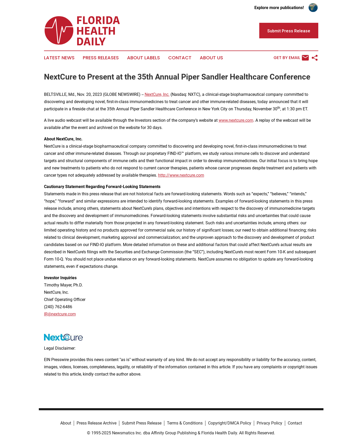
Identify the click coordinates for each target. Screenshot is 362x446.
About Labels (143, 58)
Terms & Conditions (185, 423)
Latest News (59, 58)
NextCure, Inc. (157, 94)
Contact (179, 58)
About (65, 423)
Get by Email (291, 57)
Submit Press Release (141, 423)
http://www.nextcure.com (181, 175)
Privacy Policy (269, 423)
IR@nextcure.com (60, 314)
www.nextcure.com (236, 120)
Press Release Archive (96, 423)
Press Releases (101, 58)
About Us (211, 58)
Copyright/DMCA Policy (229, 423)
